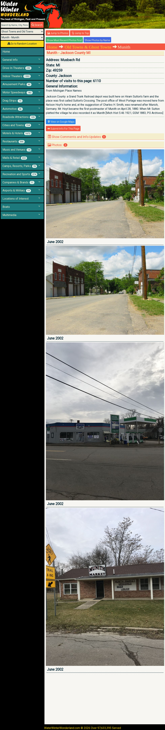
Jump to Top (80, 33)
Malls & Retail (14, 158)
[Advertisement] (105, 698)
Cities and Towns (16, 125)
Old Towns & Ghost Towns (88, 47)
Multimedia (9, 215)
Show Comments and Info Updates (77, 137)
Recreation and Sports (19, 174)
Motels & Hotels (16, 133)
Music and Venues (16, 149)
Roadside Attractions (19, 117)
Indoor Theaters (16, 76)
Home (6, 51)
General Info (10, 59)
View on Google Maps (60, 121)
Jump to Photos (57, 33)
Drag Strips (12, 100)
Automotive (12, 109)
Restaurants (13, 141)
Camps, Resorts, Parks (19, 166)
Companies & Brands (18, 182)
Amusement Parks (16, 84)
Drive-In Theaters (16, 68)
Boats (6, 207)
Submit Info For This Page (63, 128)
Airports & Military (16, 190)
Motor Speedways (17, 92)
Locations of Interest (15, 198)
